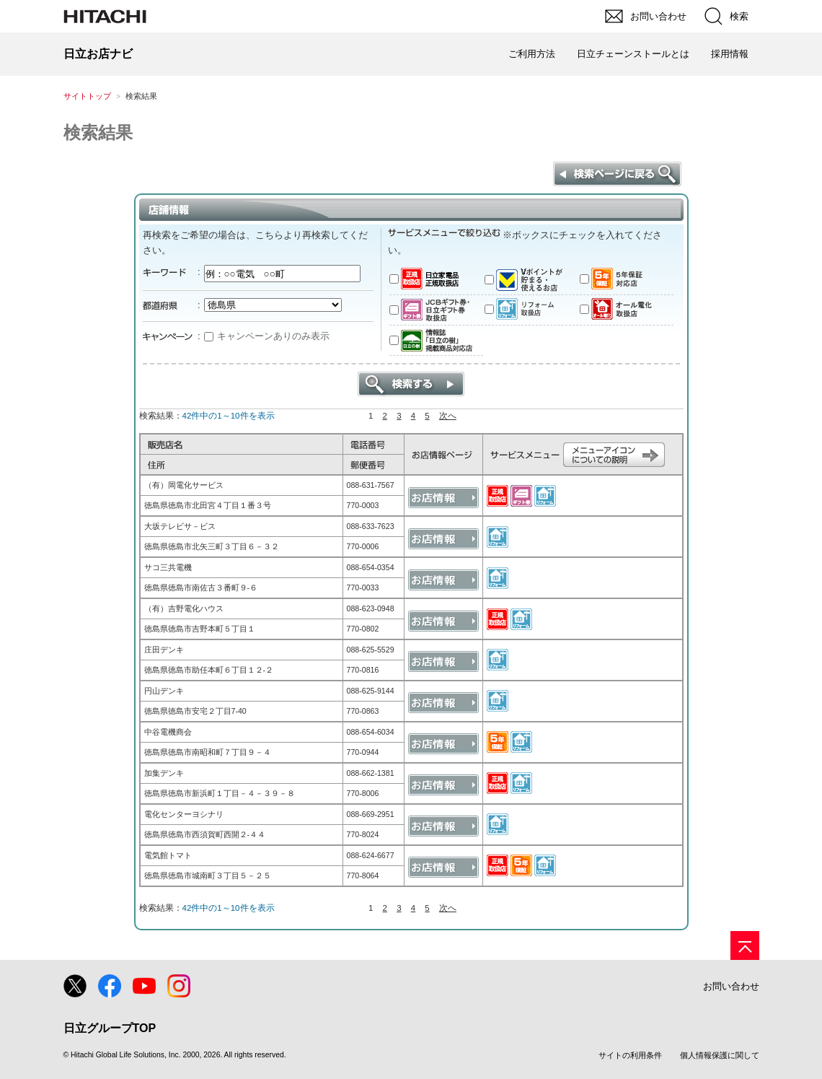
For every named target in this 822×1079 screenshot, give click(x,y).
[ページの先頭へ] (744, 945)
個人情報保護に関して (719, 1055)
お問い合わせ (731, 986)
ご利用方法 (531, 53)
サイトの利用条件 (630, 1055)
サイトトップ (87, 96)
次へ (447, 415)
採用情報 (729, 53)
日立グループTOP (109, 1028)
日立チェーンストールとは (633, 53)
